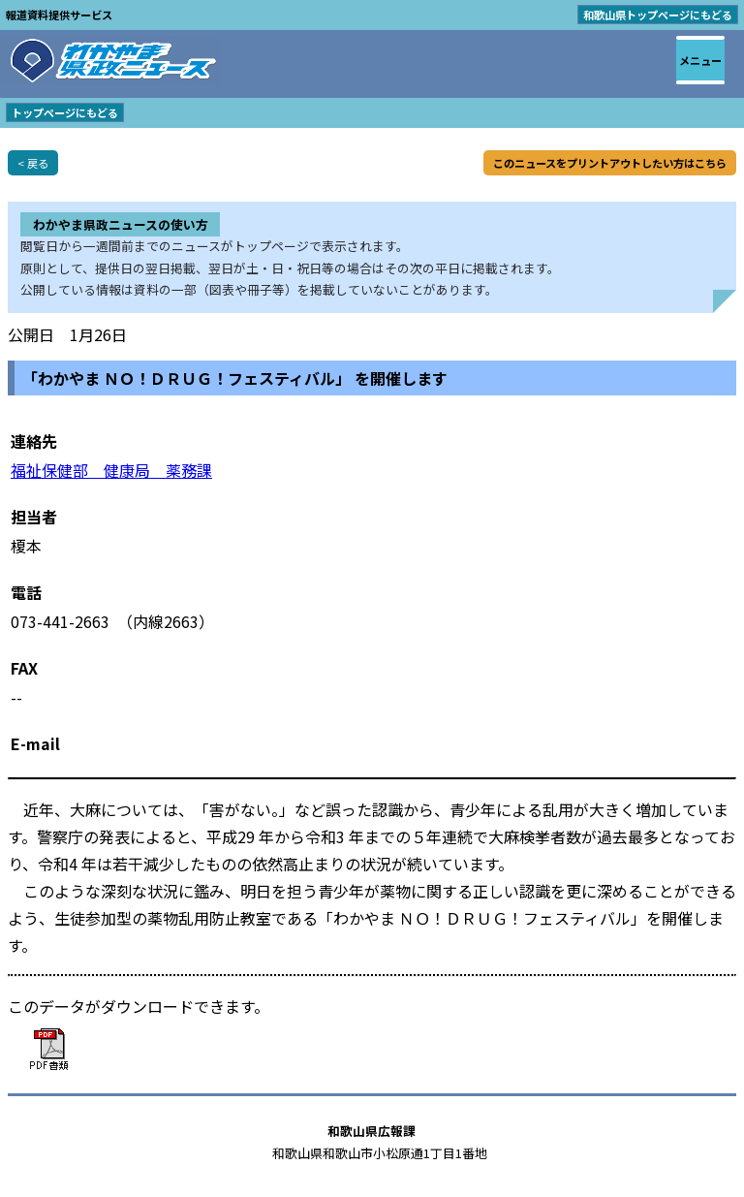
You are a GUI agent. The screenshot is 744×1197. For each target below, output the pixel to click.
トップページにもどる (65, 112)
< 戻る (32, 163)
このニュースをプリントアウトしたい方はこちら (610, 163)
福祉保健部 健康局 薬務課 (111, 470)
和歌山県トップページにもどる (657, 14)
